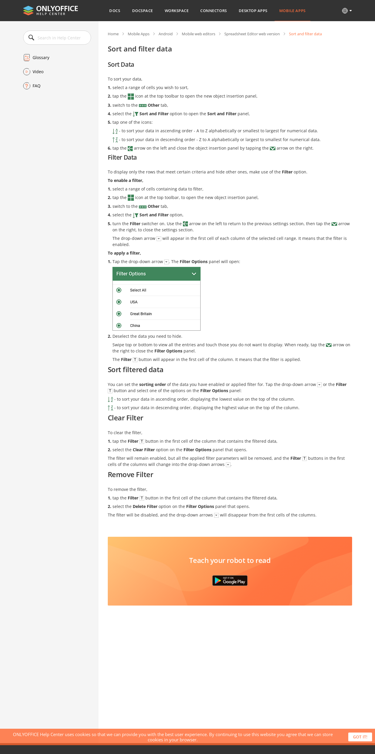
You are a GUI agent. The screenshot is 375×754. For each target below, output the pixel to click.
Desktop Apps (253, 10)
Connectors (213, 10)
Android (166, 33)
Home (113, 33)
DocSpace (142, 10)
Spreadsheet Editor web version (252, 33)
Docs (114, 10)
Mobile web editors (198, 33)
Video (38, 71)
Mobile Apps (292, 10)
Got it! (360, 737)
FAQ (37, 85)
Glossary (41, 57)
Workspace (177, 10)
